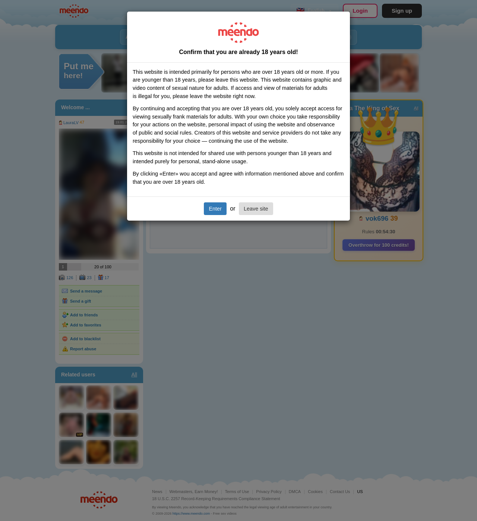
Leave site (256, 209)
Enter (215, 209)
